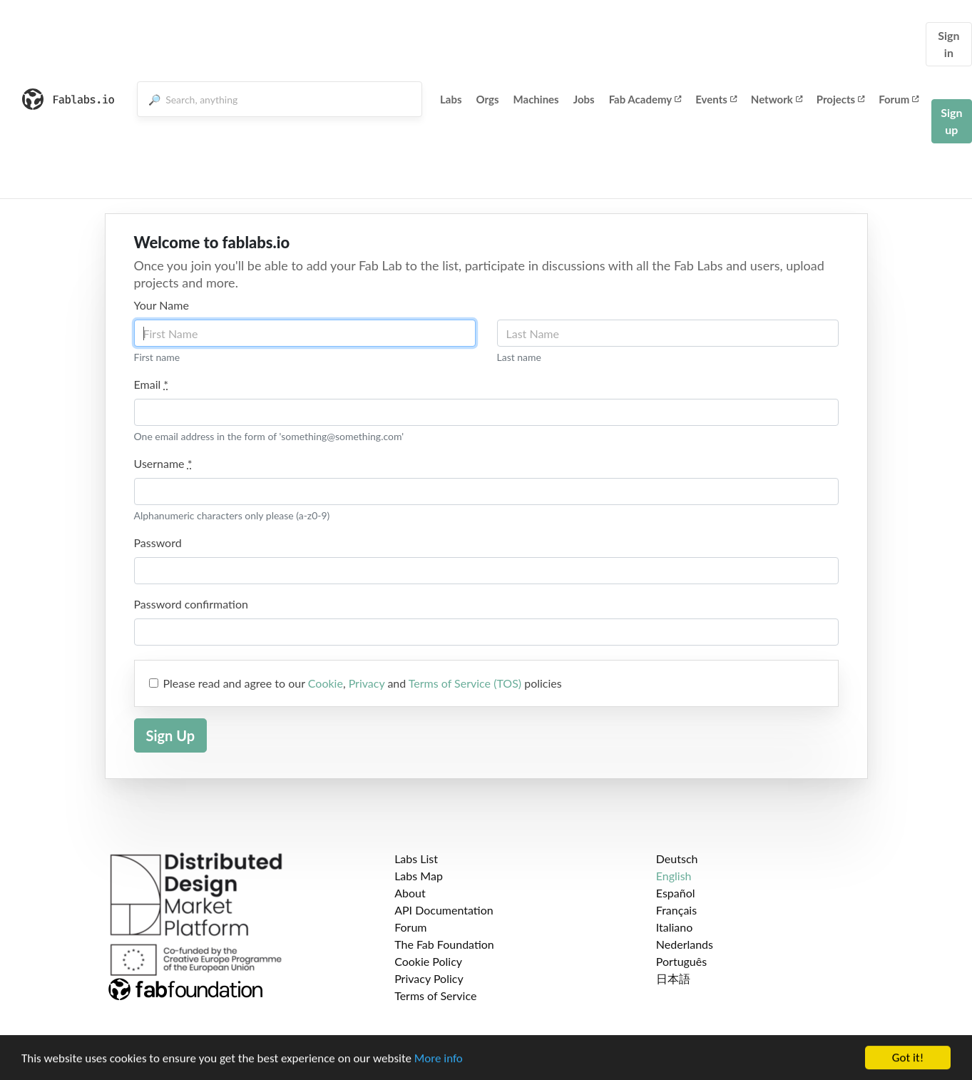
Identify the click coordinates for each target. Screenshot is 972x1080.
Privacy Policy (429, 978)
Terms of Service (435, 995)
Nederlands (684, 944)
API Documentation (443, 910)
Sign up (951, 121)
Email (151, 384)
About (410, 893)
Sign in (948, 44)
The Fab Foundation (444, 944)
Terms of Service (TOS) (465, 683)
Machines (536, 99)
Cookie (325, 683)
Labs (451, 99)
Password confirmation (191, 604)
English (674, 875)
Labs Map (418, 875)
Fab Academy (645, 99)
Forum (899, 99)
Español (675, 893)
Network (776, 99)
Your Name (161, 305)
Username (163, 463)
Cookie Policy (428, 961)
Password (158, 542)
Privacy (367, 683)
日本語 (673, 978)
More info (438, 1061)
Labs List (416, 858)
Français (676, 910)
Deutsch (677, 858)
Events (716, 99)
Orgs (487, 99)
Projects (840, 99)
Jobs (584, 99)
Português (681, 961)
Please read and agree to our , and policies (362, 683)
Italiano (674, 927)
